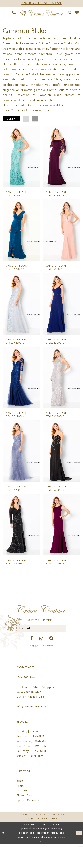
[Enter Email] (41, 630)
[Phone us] (14, 12)
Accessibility (54, 817)
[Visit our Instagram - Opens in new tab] (41, 641)
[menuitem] (7, 13)
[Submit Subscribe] (62, 630)
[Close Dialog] (4, 836)
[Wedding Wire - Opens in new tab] (48, 649)
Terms (37, 817)
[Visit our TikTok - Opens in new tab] (51, 641)
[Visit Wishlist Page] (76, 13)
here (41, 844)
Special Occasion (28, 803)
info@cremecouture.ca (32, 709)
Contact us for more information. (33, 110)
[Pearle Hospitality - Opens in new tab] (35, 648)
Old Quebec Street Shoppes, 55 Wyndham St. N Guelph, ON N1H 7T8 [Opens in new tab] (36, 695)
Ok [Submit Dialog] (79, 835)
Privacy (24, 817)
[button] (7, 13)
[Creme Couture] (41, 12)
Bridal (20, 783)
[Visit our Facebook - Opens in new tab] (31, 641)
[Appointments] (41, 3)
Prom (20, 788)
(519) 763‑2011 (26, 680)
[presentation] (21, 156)
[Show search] (69, 12)
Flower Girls (25, 798)
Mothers (22, 793)
